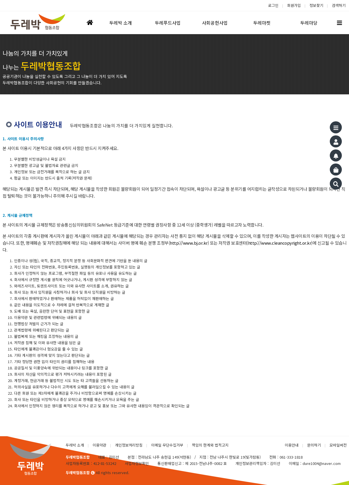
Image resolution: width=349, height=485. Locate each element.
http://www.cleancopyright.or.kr (279, 243)
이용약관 (99, 445)
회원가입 (294, 5)
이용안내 (292, 445)
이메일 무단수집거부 (167, 445)
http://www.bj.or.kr (189, 243)
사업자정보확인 (137, 463)
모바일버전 (338, 445)
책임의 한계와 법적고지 (210, 445)
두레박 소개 (75, 445)
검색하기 (339, 5)
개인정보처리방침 (129, 445)
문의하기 (314, 445)
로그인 (273, 5)
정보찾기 (316, 5)
